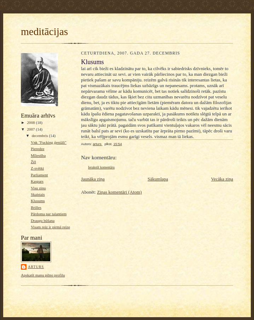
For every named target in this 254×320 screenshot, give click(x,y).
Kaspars (37, 181)
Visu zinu (38, 188)
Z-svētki (37, 168)
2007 (31, 129)
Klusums (38, 201)
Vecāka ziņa (222, 179)
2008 (31, 122)
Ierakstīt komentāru (101, 167)
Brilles (36, 207)
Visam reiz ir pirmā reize (50, 227)
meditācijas (44, 31)
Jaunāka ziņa (93, 179)
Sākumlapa (158, 179)
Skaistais (38, 194)
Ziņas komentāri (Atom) (119, 192)
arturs (36, 267)
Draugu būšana (42, 220)
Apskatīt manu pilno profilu (43, 275)
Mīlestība (38, 155)
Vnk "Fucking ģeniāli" (49, 142)
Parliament (39, 175)
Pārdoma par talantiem (49, 214)
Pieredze (37, 149)
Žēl (33, 162)
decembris (40, 135)
